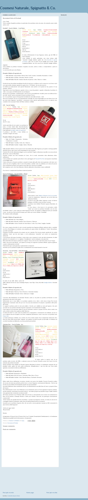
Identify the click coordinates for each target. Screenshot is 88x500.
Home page (30, 492)
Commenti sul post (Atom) (13, 495)
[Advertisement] (30, 479)
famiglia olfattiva (48, 282)
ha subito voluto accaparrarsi (18, 130)
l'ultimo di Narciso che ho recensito (48, 195)
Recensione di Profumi (13, 423)
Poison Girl (5, 316)
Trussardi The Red (39, 158)
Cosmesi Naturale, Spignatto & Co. (28, 8)
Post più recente (8, 492)
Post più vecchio (51, 492)
